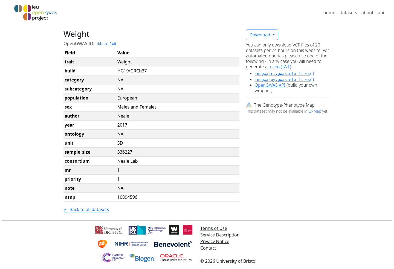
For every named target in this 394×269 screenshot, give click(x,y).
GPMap (314, 111)
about (367, 13)
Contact (208, 248)
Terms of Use (213, 228)
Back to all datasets (86, 209)
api (381, 13)
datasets (348, 13)
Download (260, 35)
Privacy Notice (214, 241)
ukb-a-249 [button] (105, 44)
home (329, 13)
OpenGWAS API (270, 85)
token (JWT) (279, 67)
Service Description (220, 235)
